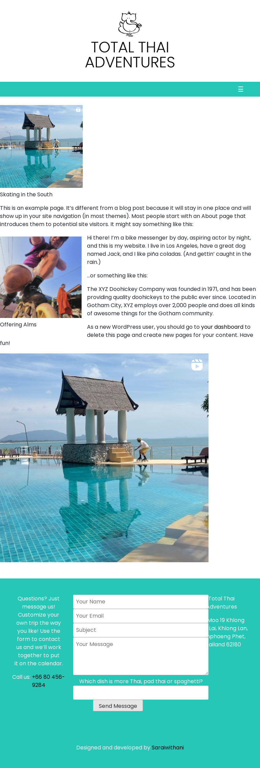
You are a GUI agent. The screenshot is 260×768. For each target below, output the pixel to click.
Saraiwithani (168, 747)
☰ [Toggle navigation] (241, 89)
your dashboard (222, 327)
